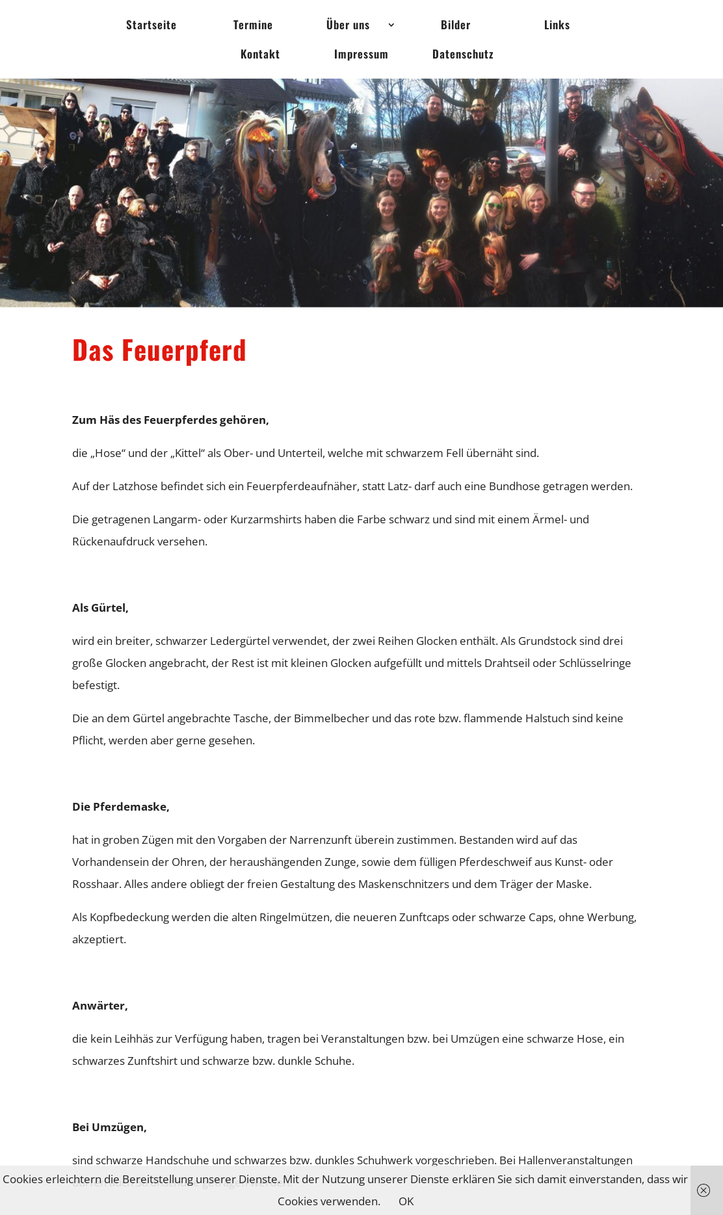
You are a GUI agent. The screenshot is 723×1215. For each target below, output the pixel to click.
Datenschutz (463, 55)
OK (406, 1201)
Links (557, 26)
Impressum (361, 55)
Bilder (456, 26)
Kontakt (260, 55)
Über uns (348, 26)
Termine (253, 26)
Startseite (151, 26)
